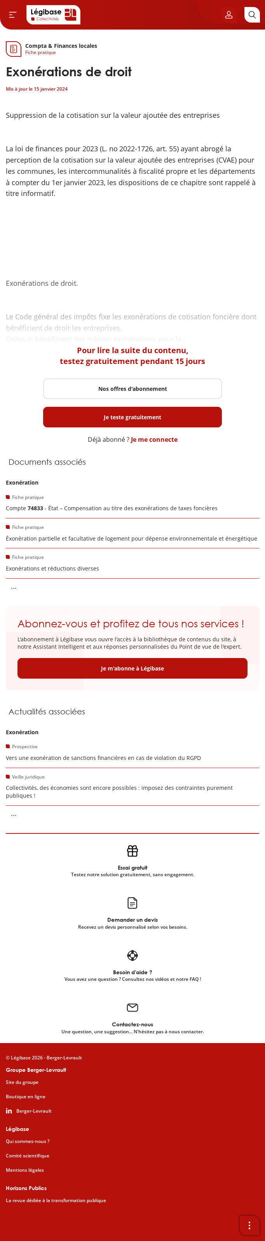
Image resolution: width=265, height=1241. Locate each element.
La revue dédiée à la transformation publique (56, 1200)
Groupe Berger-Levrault (36, 1069)
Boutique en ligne (25, 1097)
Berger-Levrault (34, 1111)
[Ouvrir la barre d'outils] (249, 1225)
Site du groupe (22, 1082)
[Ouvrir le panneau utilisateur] (229, 15)
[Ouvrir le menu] (13, 15)
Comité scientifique (27, 1156)
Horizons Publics (26, 1188)
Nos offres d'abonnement (132, 388)
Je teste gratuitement (132, 417)
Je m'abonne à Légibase (132, 668)
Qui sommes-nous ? (27, 1141)
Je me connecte (154, 439)
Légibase (17, 1128)
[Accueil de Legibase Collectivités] (53, 15)
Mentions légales (25, 1170)
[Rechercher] (252, 15)
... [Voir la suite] (14, 586)
